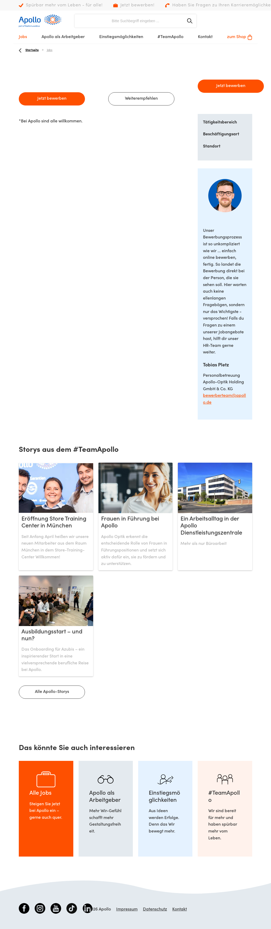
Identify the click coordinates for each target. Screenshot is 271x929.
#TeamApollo (170, 37)
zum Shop (239, 37)
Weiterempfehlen (141, 98)
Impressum (127, 909)
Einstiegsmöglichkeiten (121, 37)
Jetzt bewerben (51, 98)
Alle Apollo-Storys (52, 692)
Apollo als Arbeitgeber (63, 37)
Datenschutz (155, 909)
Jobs (23, 37)
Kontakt (205, 37)
